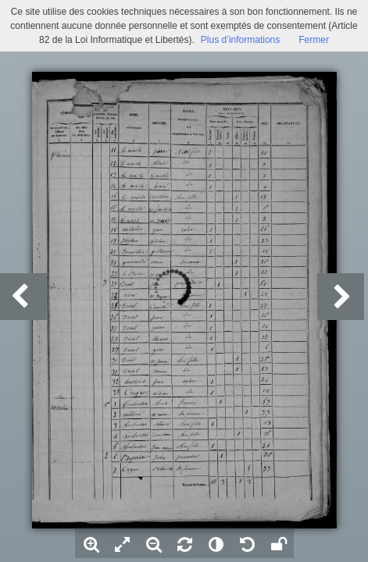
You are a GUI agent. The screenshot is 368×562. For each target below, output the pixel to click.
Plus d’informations (240, 39)
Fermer (313, 39)
